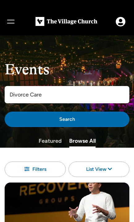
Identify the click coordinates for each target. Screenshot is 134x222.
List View (99, 169)
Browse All (82, 141)
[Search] (67, 119)
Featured (50, 141)
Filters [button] (35, 169)
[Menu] (10, 21)
